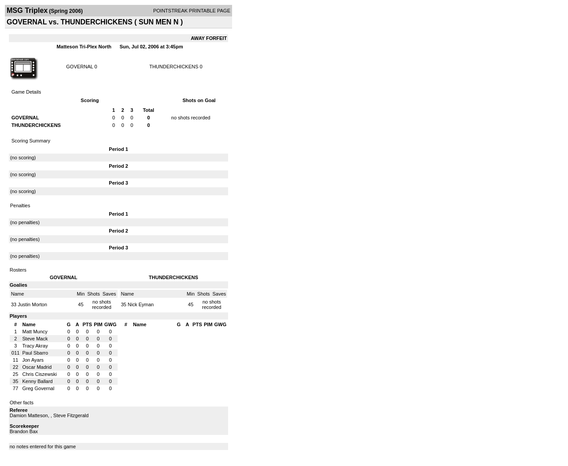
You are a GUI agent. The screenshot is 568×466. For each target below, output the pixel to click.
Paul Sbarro (35, 352)
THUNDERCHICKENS (173, 66)
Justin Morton (32, 304)
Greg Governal (38, 388)
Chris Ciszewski (39, 374)
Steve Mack (34, 338)
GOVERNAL (79, 66)
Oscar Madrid (36, 367)
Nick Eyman (141, 304)
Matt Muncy (34, 331)
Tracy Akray (35, 345)
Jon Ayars (32, 360)
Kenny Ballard (37, 381)
